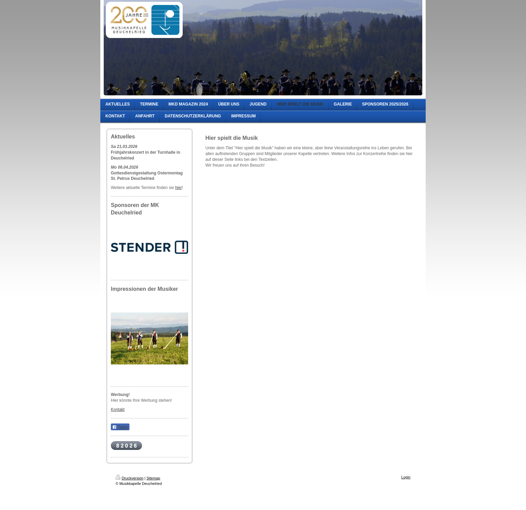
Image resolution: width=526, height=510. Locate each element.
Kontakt (118, 409)
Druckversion (129, 478)
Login (405, 477)
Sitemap (153, 478)
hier (178, 187)
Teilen (120, 427)
